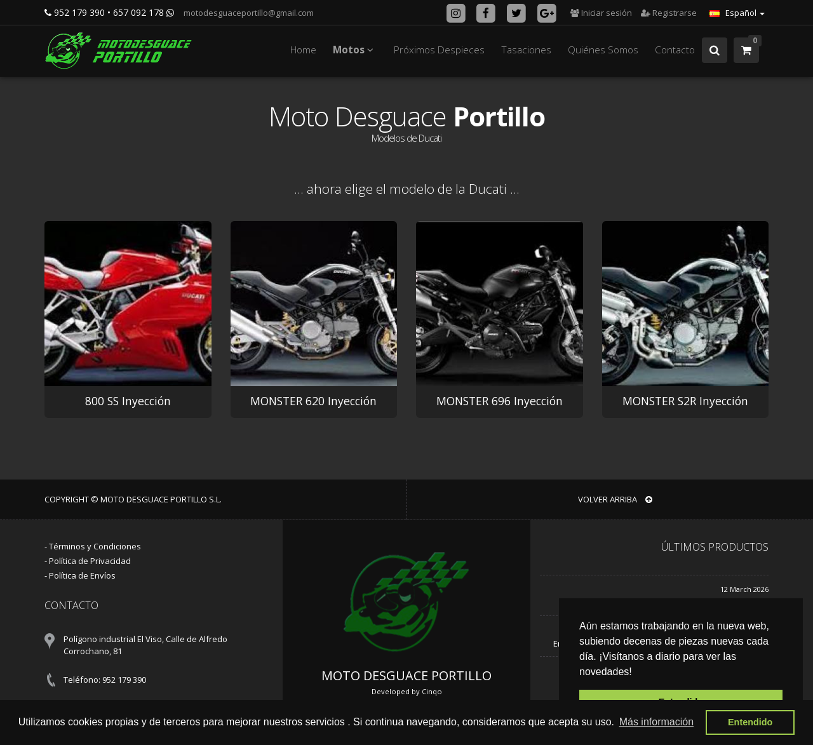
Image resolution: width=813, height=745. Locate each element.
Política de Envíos (82, 575)
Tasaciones (526, 50)
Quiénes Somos (603, 50)
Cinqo (432, 691)
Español (737, 12)
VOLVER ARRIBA (615, 499)
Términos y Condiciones (95, 546)
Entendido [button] (750, 722)
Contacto (675, 50)
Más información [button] (656, 721)
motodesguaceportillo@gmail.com (248, 12)
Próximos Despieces (439, 50)
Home (303, 50)
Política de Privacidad (90, 561)
